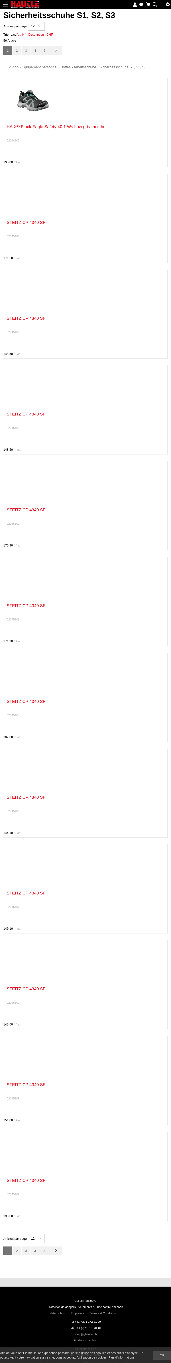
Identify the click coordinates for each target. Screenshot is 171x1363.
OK (162, 1355)
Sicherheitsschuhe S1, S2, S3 (123, 67)
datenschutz (58, 1313)
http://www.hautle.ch (85, 1340)
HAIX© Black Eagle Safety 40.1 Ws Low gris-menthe (56, 126)
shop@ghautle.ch (85, 1334)
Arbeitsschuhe (85, 67)
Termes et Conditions (102, 1313)
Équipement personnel (39, 67)
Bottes (66, 67)
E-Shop (12, 67)
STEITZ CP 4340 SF (26, 222)
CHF (50, 34)
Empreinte (77, 1313)
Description (36, 34)
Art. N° (21, 34)
